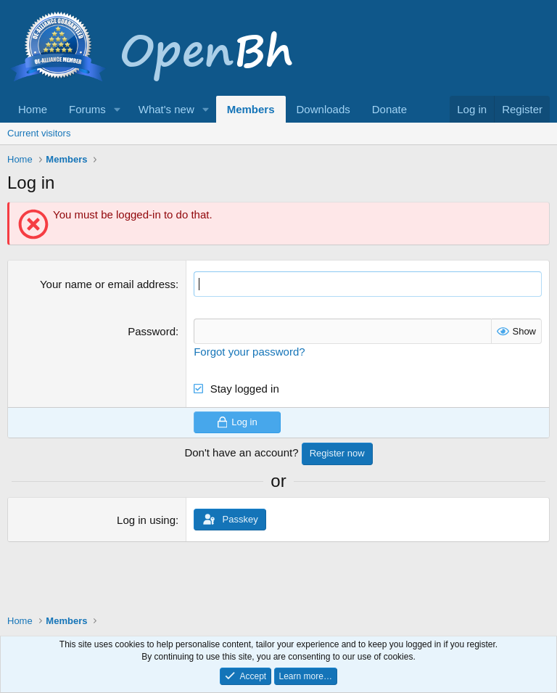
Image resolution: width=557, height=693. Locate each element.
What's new (166, 109)
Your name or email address (108, 284)
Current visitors (38, 133)
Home (32, 109)
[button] (117, 109)
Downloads (323, 109)
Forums (87, 109)
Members (251, 109)
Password (152, 331)
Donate (389, 109)
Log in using (146, 520)
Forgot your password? (249, 351)
